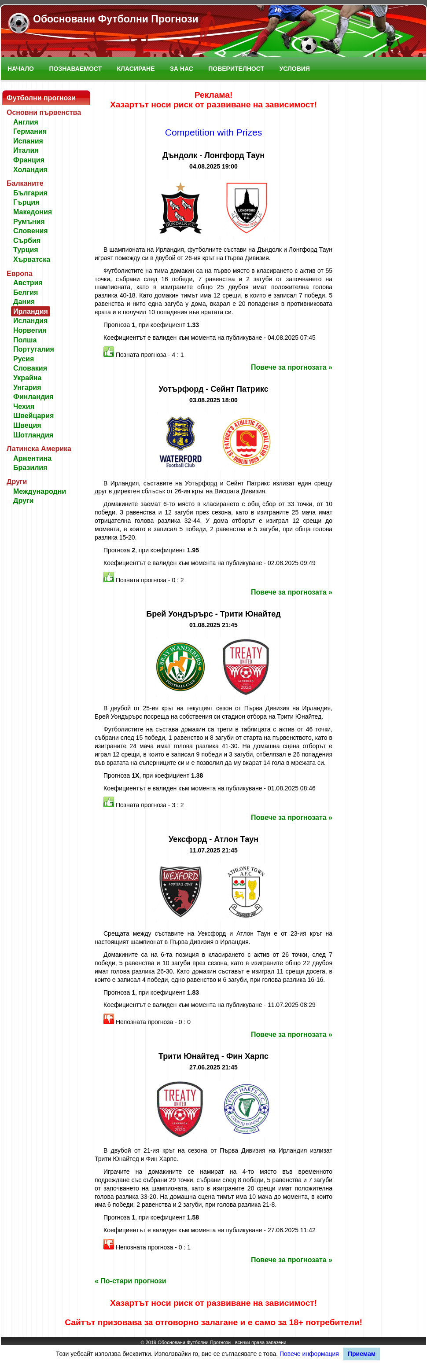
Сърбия (26, 240)
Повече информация (309, 1353)
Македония (32, 212)
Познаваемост (75, 68)
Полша (25, 340)
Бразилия (30, 467)
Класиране (136, 68)
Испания (28, 141)
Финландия (33, 396)
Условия (295, 68)
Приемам (361, 1353)
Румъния (29, 221)
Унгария (27, 387)
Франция (28, 160)
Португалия (33, 349)
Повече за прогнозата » (291, 367)
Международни (39, 491)
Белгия (25, 292)
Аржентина (32, 458)
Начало (20, 68)
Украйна (27, 378)
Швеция (27, 425)
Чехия (23, 406)
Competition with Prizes (213, 132)
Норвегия (29, 330)
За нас (181, 68)
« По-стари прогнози (130, 1281)
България (30, 193)
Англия (25, 122)
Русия (23, 359)
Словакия (30, 368)
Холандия (30, 169)
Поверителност (236, 68)
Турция (25, 249)
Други (23, 500)
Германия (30, 131)
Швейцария (33, 415)
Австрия (28, 283)
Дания (24, 301)
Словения (30, 231)
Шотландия (33, 435)
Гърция (26, 202)
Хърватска (31, 259)
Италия (26, 150)
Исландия (30, 320)
